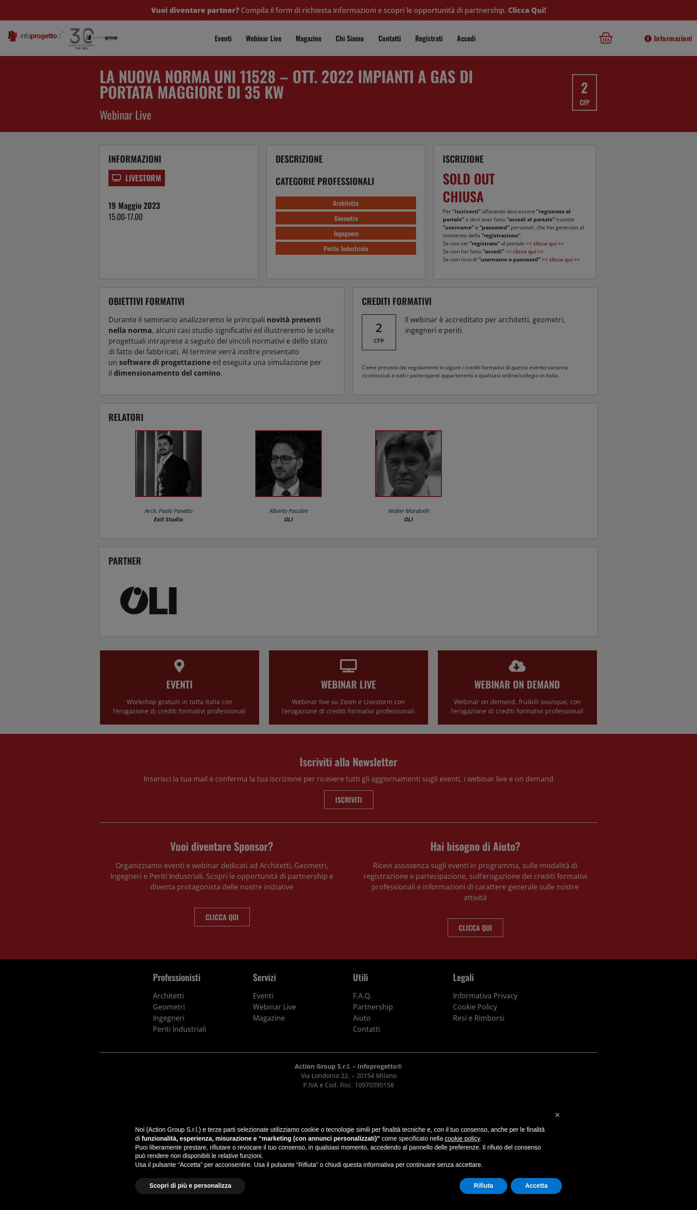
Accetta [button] (536, 1185)
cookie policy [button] (462, 1138)
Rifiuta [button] (483, 1185)
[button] (557, 1115)
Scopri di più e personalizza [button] (190, 1185)
